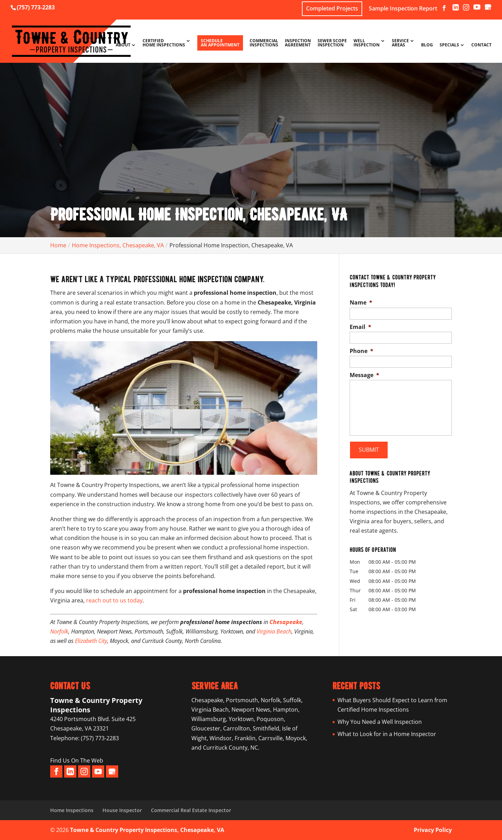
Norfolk (59, 631)
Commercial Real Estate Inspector (191, 810)
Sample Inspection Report (403, 9)
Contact (481, 45)
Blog (427, 45)
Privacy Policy (433, 830)
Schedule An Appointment (220, 43)
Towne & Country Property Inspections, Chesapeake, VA (147, 830)
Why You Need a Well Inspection (379, 722)
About (123, 45)
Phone (361, 351)
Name (361, 302)
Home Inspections (71, 810)
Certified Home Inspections (164, 43)
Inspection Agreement (298, 43)
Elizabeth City (91, 641)
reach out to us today (114, 600)
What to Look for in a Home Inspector (386, 734)
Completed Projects (332, 8)
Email (360, 327)
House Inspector (122, 810)
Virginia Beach (274, 631)
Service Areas (400, 43)
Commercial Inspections (264, 43)
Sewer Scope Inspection (332, 43)
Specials (449, 45)
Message (364, 375)
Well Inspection (366, 43)
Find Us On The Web (76, 760)
